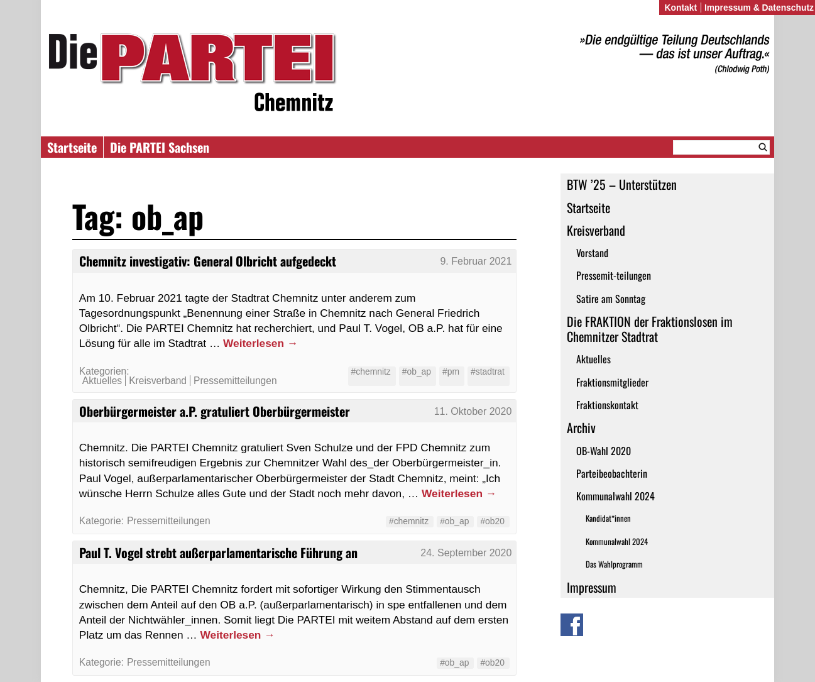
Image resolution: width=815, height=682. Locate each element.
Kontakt (680, 8)
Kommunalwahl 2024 (615, 495)
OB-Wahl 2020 (603, 450)
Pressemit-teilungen (613, 275)
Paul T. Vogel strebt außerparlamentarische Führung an (218, 552)
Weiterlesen (260, 343)
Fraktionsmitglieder (612, 382)
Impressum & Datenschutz (759, 8)
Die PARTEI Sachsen (159, 147)
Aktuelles (593, 358)
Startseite (72, 147)
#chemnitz (371, 371)
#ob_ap (416, 371)
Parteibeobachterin (611, 473)
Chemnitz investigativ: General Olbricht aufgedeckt (207, 260)
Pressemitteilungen (235, 380)
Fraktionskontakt (607, 404)
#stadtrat (488, 371)
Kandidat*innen (608, 518)
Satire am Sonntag (610, 298)
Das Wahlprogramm (614, 564)
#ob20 (492, 521)
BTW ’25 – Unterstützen (622, 184)
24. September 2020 (465, 552)
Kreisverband (596, 230)
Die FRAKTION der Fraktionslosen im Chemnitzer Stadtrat (650, 329)
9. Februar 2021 (475, 261)
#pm (450, 371)
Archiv (581, 427)
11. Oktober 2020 (473, 411)
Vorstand (592, 252)
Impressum (591, 587)
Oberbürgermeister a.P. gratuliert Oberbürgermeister (214, 411)
